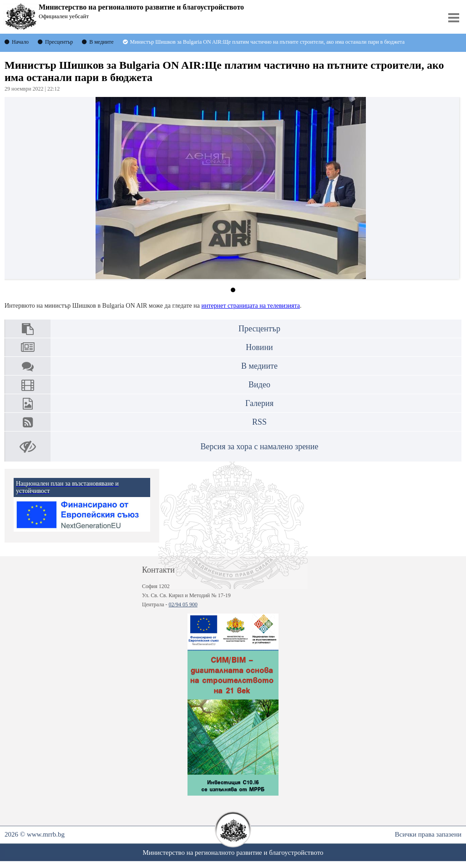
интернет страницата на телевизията (250, 305)
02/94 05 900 (183, 604)
